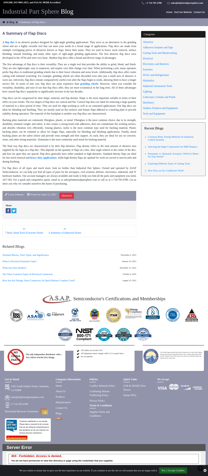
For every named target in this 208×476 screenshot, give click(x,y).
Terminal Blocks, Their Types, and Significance (25, 255)
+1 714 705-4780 (152, 3)
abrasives (66, 195)
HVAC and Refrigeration (156, 75)
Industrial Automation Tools (157, 86)
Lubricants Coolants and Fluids (159, 97)
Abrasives (148, 42)
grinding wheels (89, 83)
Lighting (147, 91)
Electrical (148, 58)
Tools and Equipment (154, 113)
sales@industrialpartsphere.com (185, 3)
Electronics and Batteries (156, 64)
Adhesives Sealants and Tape (158, 47)
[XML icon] (59, 418)
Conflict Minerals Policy (102, 385)
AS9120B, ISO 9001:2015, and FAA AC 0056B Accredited (31, 2)
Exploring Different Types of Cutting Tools (169, 163)
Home (169, 12)
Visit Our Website (183, 12)
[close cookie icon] (205, 470)
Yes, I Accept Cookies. (173, 470)
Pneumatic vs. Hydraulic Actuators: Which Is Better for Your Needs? (173, 155)
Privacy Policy (97, 400)
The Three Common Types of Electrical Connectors (27, 274)
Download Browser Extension (26, 411)
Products (60, 396)
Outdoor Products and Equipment (160, 108)
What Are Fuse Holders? (14, 268)
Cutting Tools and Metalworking (160, 53)
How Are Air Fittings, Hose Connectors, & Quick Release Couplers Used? (38, 280)
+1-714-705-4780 (19, 404)
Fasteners (148, 69)
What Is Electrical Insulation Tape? (19, 261)
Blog (37, 11)
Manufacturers (63, 402)
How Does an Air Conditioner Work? (166, 170)
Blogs (59, 413)
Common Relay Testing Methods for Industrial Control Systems (171, 138)
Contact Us (199, 12)
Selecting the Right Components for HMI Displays (172, 146)
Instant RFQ (129, 395)
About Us (61, 391)
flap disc (10, 42)
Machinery (148, 102)
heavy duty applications (43, 157)
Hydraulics (148, 80)
